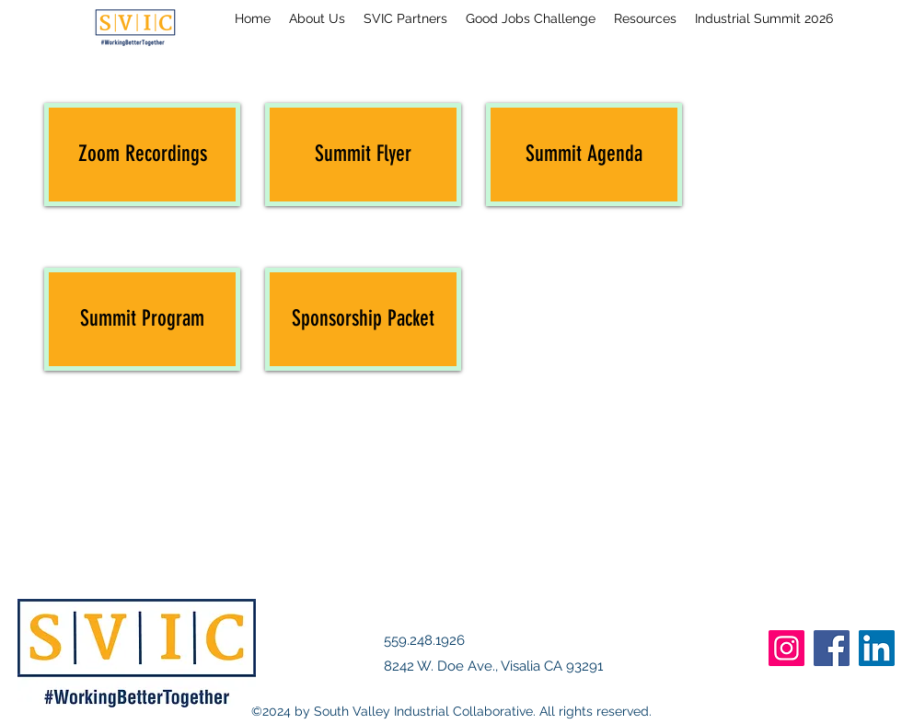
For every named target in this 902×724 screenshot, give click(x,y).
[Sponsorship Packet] (363, 319)
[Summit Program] (142, 319)
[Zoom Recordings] (142, 154)
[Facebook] (832, 648)
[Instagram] (786, 648)
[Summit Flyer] (363, 154)
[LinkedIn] (877, 648)
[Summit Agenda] (584, 154)
